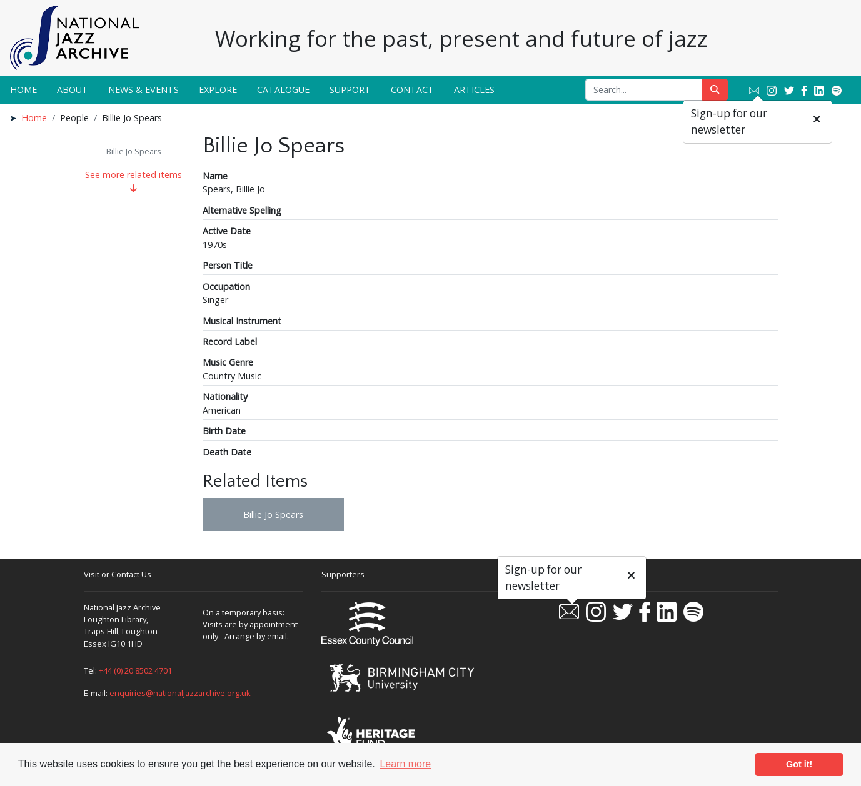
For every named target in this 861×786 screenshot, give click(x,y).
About (72, 90)
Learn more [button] (405, 764)
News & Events (143, 90)
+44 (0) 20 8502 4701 (135, 670)
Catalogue (283, 90)
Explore (218, 90)
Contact (412, 90)
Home (23, 90)
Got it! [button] (799, 764)
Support (350, 90)
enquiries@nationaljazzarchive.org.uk (180, 693)
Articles (474, 90)
